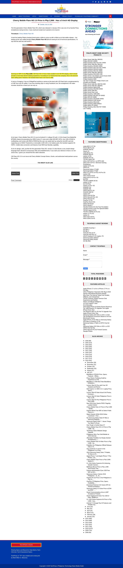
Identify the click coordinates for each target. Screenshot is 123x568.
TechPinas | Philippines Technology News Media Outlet (67, 566)
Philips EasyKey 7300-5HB (91, 94)
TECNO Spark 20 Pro (89, 210)
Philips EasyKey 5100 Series (92, 100)
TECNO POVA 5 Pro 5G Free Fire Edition (95, 207)
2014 (87, 520)
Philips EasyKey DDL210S (91, 102)
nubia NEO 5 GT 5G (89, 146)
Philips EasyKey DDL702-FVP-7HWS (94, 62)
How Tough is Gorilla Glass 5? (96, 425)
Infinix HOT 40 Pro (88, 216)
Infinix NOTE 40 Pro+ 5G (90, 177)
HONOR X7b (87, 187)
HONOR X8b (87, 189)
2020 (87, 352)
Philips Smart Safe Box (90, 90)
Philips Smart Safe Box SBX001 (93, 85)
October (89, 366)
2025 (87, 342)
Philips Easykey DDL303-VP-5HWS (94, 95)
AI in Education (87, 305)
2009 (87, 530)
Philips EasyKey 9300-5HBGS (92, 103)
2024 (87, 344)
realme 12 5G (87, 182)
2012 (87, 524)
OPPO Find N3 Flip (89, 195)
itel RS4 (85, 179)
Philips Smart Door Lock (90, 92)
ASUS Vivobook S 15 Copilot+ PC (93, 236)
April (88, 510)
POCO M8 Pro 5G (88, 148)
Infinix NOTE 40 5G (89, 175)
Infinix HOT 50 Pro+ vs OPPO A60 (93, 161)
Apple (34, 16)
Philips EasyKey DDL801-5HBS (92, 66)
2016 (87, 360)
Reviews (57, 16)
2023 (87, 346)
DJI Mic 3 (86, 231)
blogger (75, 180)
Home (14, 16)
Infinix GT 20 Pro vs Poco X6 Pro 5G (94, 172)
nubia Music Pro (88, 153)
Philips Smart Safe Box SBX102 (93, 64)
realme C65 (86, 174)
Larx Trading (87, 108)
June (88, 506)
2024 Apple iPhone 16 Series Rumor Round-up (97, 306)
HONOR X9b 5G (88, 192)
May (88, 508)
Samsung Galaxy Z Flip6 (90, 171)
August (89, 370)
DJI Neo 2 (86, 229)
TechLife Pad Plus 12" (90, 234)
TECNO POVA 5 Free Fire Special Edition (95, 208)
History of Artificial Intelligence (92, 301)
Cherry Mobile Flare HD (26, 33)
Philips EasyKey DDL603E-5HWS (93, 98)
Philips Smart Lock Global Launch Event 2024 (97, 76)
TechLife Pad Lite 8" (89, 233)
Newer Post (15, 173)
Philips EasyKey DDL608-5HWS (93, 89)
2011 (87, 526)
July (88, 372)
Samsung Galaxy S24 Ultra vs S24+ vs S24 (96, 315)
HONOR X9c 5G (88, 157)
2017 (87, 358)
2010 (87, 528)
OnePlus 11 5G (88, 200)
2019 (87, 354)
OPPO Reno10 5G (89, 198)
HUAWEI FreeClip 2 (89, 228)
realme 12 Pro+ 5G (89, 185)
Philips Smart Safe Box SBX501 (93, 59)
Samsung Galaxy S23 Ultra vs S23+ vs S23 (96, 326)
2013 (87, 522)
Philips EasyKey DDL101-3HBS (92, 71)
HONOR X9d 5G (88, 149)
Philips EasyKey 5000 (89, 79)
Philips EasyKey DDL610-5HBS (92, 69)
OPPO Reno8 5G (88, 203)
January (89, 516)
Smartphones (43, 16)
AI (51, 16)
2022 (87, 348)
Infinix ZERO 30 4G (89, 218)
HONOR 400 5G (88, 154)
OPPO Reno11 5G (89, 190)
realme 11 (86, 215)
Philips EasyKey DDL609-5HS (92, 77)
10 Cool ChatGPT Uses (90, 303)
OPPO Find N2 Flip (89, 328)
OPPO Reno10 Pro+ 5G (90, 197)
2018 (87, 356)
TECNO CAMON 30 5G (90, 180)
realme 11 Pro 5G (88, 213)
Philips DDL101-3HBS (90, 97)
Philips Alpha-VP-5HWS (90, 105)
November (90, 364)
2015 (87, 518)
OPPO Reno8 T (88, 205)
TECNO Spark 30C (89, 159)
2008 (87, 532)
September (90, 368)
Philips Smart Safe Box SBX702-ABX (94, 84)
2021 (87, 350)
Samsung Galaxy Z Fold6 (91, 169)
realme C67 (86, 194)
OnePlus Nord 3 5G (89, 202)
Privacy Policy (67, 16)
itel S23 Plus (87, 184)
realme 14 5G (87, 156)
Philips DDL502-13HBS (90, 61)
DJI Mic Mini (87, 241)
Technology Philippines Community (86, 16)
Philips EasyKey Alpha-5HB (91, 87)
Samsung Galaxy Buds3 (90, 239)
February (90, 514)
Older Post (74, 173)
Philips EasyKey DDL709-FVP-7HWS (94, 107)
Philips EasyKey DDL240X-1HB (92, 74)
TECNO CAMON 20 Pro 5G (91, 212)
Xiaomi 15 (86, 151)
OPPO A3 (86, 167)
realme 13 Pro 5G (88, 166)
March (89, 512)
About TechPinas (24, 16)
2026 (87, 340)
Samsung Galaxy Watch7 (91, 237)
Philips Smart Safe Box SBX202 (93, 72)
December (90, 362)
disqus (70, 180)
